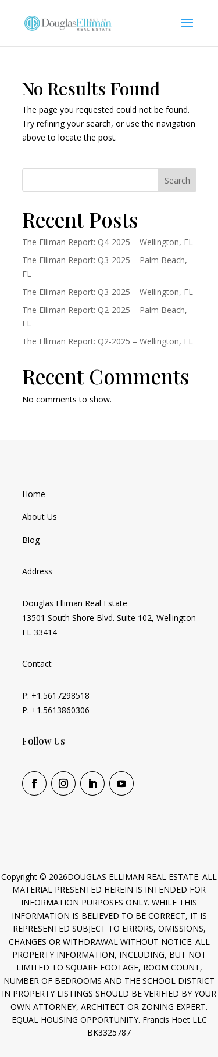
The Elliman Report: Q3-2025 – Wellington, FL (107, 291)
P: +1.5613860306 (56, 710)
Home (33, 493)
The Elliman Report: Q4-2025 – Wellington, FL (107, 241)
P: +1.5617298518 (56, 695)
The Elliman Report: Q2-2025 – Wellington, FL (107, 341)
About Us (39, 516)
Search (177, 180)
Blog (31, 539)
